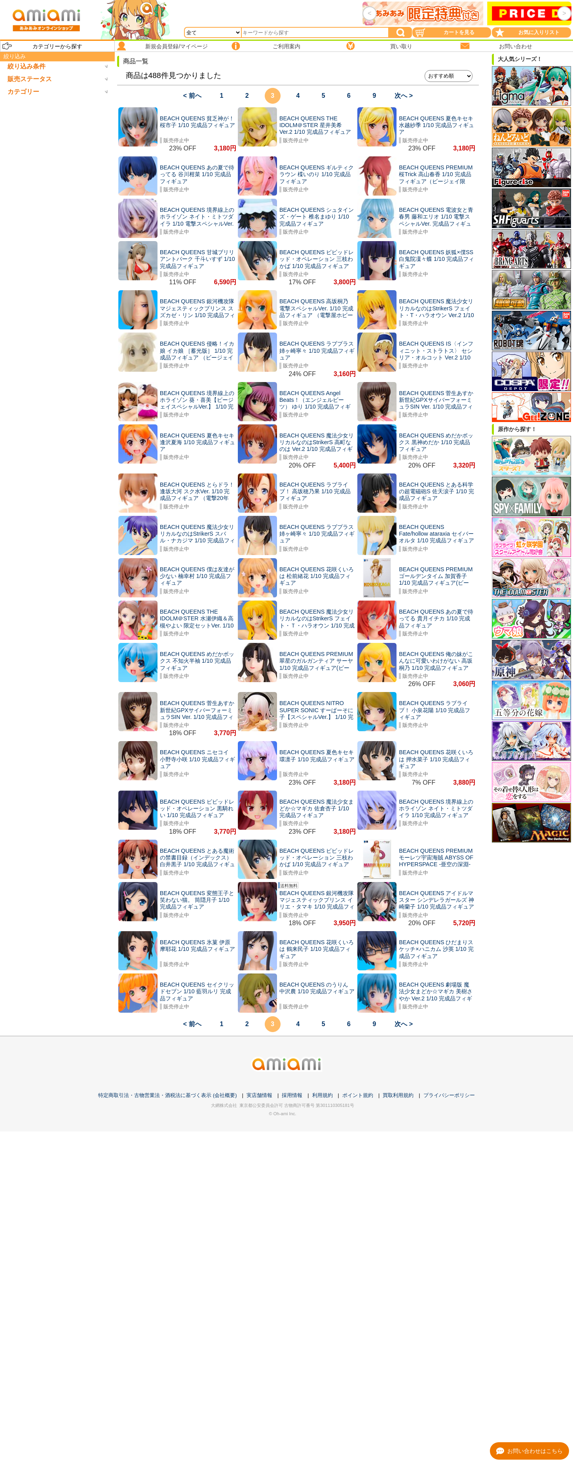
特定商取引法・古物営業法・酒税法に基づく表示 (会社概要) (167, 1095)
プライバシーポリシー (449, 1095)
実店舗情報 (259, 1095)
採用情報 (292, 1095)
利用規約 (322, 1095)
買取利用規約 (398, 1095)
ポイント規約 (357, 1095)
